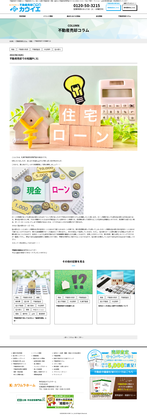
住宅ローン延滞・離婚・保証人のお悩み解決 (67, 353)
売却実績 (22, 16)
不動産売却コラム (124, 16)
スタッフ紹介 (58, 364)
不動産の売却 (23, 49)
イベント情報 (48, 16)
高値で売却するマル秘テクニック (64, 358)
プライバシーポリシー (60, 372)
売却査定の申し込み (19, 361)
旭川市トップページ (19, 356)
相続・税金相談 (18, 372)
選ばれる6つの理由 (73, 16)
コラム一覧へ (73, 337)
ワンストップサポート (40, 366)
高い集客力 (37, 364)
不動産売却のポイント (19, 364)
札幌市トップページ (19, 358)
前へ (66, 337)
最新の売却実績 (17, 353)
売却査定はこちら (113, 7)
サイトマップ (58, 374)
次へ (80, 337)
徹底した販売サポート (40, 372)
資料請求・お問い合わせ (61, 366)
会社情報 (99, 16)
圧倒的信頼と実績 (39, 361)
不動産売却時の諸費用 (20, 369)
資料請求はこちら (129, 7)
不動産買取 (57, 356)
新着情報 (36, 356)
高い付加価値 (38, 369)
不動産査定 (36, 49)
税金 (12, 49)
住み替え (58, 49)
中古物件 (47, 49)
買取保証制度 (38, 374)
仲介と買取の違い (18, 374)
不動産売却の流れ (18, 366)
